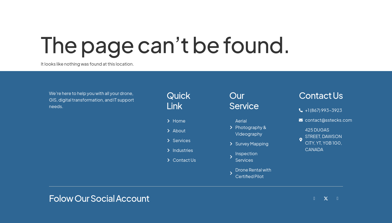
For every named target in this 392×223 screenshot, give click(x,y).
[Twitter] (326, 198)
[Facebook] (314, 198)
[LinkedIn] (337, 198)
